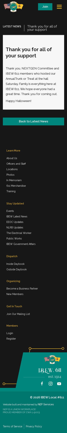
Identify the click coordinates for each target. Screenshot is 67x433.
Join (45, 6)
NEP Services (46, 404)
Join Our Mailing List (18, 314)
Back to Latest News (33, 121)
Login (9, 333)
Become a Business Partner (22, 288)
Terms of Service (12, 426)
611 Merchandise (16, 185)
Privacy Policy (34, 426)
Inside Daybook (15, 263)
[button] (59, 6)
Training (11, 191)
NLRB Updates (14, 227)
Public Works (14, 238)
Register (11, 338)
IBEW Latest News (16, 216)
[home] (15, 6)
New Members (14, 294)
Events (10, 211)
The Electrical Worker (18, 233)
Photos (10, 174)
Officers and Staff (16, 163)
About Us (11, 158)
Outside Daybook (16, 269)
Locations (12, 169)
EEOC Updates (14, 222)
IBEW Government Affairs (21, 244)
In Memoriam (14, 180)
